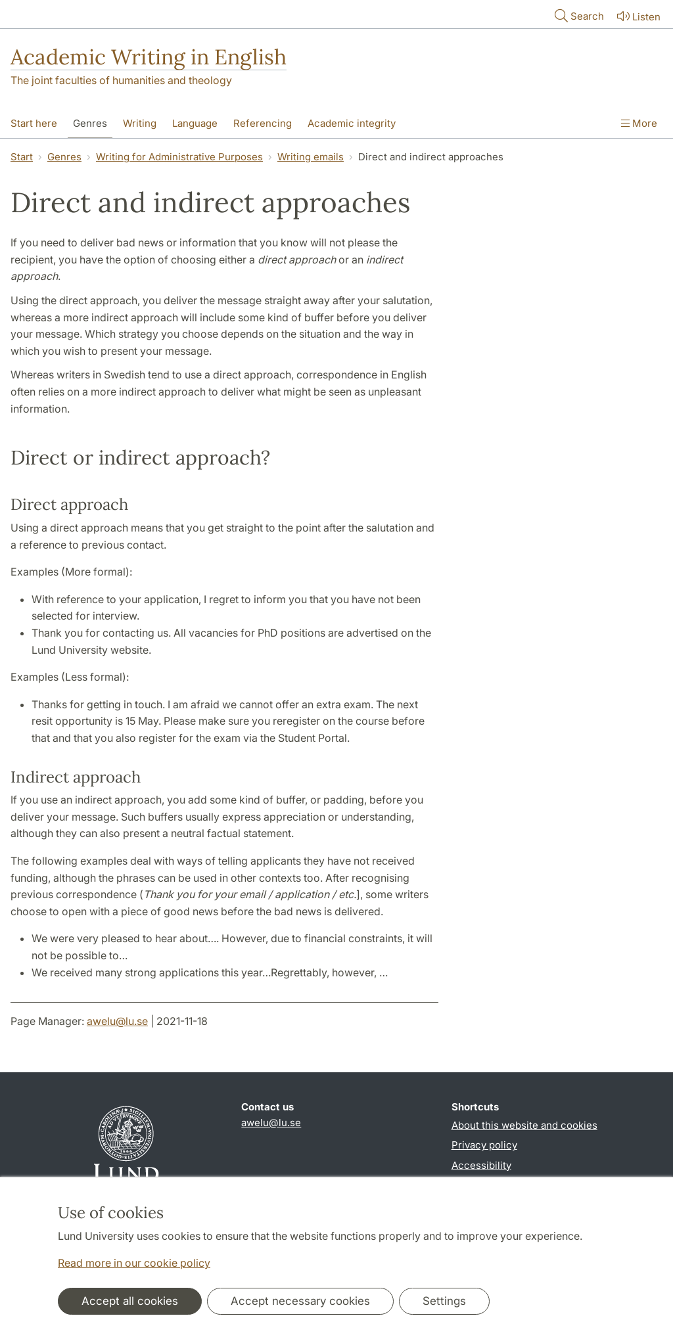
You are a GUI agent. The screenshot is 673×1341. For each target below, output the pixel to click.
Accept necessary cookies (300, 1300)
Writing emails (310, 156)
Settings (444, 1300)
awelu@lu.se (117, 1021)
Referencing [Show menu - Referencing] (262, 123)
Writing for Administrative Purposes (179, 156)
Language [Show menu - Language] (195, 123)
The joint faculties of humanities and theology (121, 80)
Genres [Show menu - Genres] (90, 123)
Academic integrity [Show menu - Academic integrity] (352, 123)
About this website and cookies (524, 1125)
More (639, 123)
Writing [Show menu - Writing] (139, 123)
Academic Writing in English (149, 56)
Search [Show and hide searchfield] (578, 15)
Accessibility (481, 1165)
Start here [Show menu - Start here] (34, 123)
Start (22, 156)
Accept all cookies (129, 1300)
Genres (64, 156)
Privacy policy (484, 1145)
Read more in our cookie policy (134, 1262)
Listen (638, 16)
